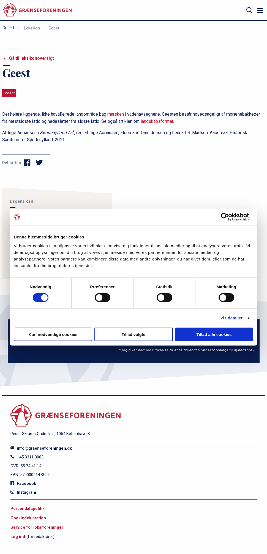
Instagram (23, 492)
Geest (53, 28)
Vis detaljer (231, 318)
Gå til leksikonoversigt (31, 58)
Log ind (17, 536)
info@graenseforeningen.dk (41, 448)
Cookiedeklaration (28, 517)
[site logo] (37, 10)
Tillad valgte (133, 334)
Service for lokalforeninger (36, 527)
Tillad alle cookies (213, 334)
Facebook (23, 483)
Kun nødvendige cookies (53, 334)
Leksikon (32, 28)
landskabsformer (157, 121)
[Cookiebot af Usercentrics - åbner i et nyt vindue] (229, 217)
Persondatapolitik (27, 508)
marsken (115, 114)
